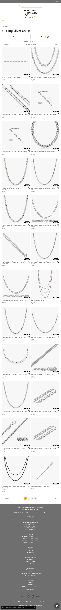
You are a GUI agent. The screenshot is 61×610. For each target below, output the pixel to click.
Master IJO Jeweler (30, 555)
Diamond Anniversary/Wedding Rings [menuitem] (30, 573)
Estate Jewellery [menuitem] (30, 589)
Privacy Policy (30, 561)
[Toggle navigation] (3, 21)
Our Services (30, 553)
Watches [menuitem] (30, 584)
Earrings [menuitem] (30, 578)
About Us (30, 550)
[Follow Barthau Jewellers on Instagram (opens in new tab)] (30, 517)
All (35, 498)
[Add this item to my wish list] (28, 77)
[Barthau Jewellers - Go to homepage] (30, 12)
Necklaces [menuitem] (30, 580)
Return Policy (30, 559)
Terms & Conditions (30, 564)
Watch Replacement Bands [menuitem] (30, 587)
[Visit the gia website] (23, 596)
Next (56, 44)
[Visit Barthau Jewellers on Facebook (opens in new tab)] (28, 517)
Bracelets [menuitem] (30, 582)
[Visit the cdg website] (28, 596)
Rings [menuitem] (30, 571)
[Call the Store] (30, 528)
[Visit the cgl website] (33, 596)
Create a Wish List (30, 557)
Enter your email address (30, 509)
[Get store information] (30, 529)
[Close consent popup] (34, 607)
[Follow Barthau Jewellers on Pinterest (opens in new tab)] (33, 517)
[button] (56, 1)
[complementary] (48, 600)
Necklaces (5, 26)
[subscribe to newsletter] (45, 512)
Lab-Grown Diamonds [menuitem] (30, 576)
